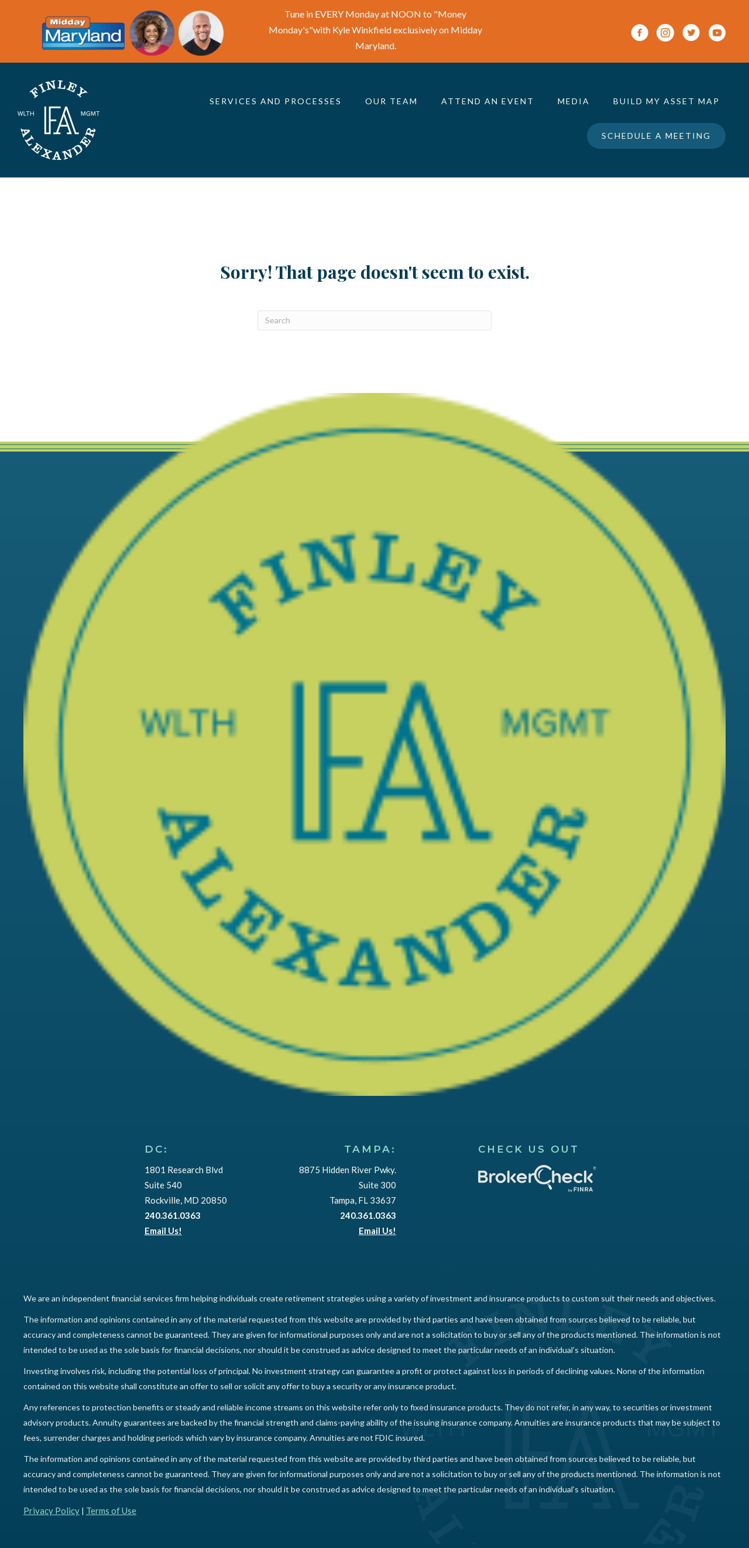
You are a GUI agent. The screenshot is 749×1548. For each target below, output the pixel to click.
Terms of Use (111, 1510)
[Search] (374, 320)
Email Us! (163, 1230)
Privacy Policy (51, 1510)
